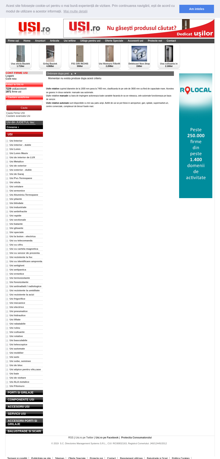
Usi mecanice (17, 302)
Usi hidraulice (18, 315)
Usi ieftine (70, 40)
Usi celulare (16, 186)
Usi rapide (15, 215)
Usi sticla (15, 182)
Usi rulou (15, 327)
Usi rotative (16, 336)
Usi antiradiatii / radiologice (25, 286)
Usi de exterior (18, 165)
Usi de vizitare (18, 377)
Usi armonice (17, 190)
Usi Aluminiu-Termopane (24, 194)
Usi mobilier (16, 352)
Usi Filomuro (17, 386)
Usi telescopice (18, 344)
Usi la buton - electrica (22, 236)
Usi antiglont (17, 265)
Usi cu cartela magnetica (24, 248)
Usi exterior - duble (21, 169)
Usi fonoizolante (19, 282)
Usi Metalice (17, 161)
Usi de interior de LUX (22, 157)
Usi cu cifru (16, 244)
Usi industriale (18, 207)
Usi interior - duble (20, 144)
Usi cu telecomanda (21, 240)
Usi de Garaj (17, 174)
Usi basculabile (18, 340)
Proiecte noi (155, 40)
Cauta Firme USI (15, 113)
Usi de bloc (16, 365)
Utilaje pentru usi (90, 40)
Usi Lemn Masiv (19, 153)
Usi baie (14, 373)
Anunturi (40, 40)
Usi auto (14, 356)
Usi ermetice (17, 273)
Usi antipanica (18, 269)
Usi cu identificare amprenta (26, 261)
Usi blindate (16, 203)
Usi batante (16, 223)
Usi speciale (17, 232)
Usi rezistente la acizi (22, 294)
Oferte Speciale (114, 40)
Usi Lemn (15, 149)
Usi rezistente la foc (21, 257)
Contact (171, 40)
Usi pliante (16, 198)
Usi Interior (16, 140)
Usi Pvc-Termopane (21, 178)
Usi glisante (16, 228)
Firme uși (13, 40)
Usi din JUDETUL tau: (20, 122)
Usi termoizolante (20, 277)
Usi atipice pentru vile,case (25, 369)
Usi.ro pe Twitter (84, 437)
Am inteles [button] (196, 9)
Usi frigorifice (17, 298)
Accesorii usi (135, 40)
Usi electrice (17, 307)
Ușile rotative (53, 96)
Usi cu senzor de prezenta (25, 253)
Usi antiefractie (18, 211)
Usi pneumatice (19, 311)
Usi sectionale (18, 219)
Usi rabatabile (18, 323)
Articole (54, 40)
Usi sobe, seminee (20, 361)
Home (26, 40)
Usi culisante (17, 332)
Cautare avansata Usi (18, 116)
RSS (70, 437)
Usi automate (17, 348)
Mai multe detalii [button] (76, 11)
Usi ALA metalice (19, 381)
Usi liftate (15, 319)
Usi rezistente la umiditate (25, 290)
